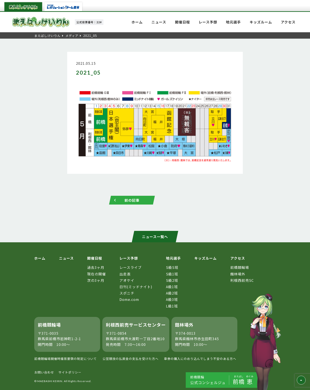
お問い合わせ (44, 372)
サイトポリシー (69, 372)
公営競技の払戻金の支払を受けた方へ (131, 358)
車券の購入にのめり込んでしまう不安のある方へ (200, 358)
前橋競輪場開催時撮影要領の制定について (65, 358)
